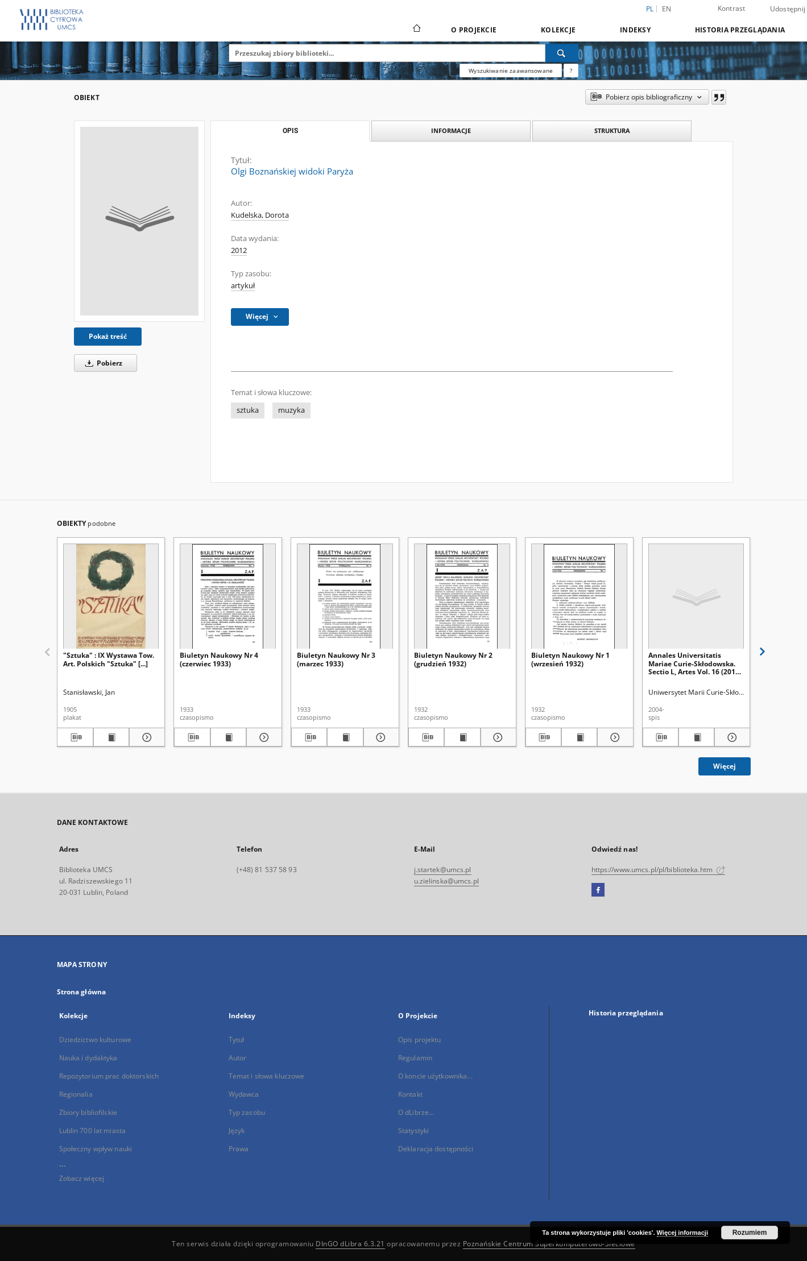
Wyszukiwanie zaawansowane (511, 70)
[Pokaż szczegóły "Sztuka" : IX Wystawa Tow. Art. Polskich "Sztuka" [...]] (145, 737)
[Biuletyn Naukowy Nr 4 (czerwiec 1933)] (227, 596)
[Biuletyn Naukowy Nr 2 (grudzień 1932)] (462, 596)
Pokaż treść (108, 336)
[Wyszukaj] (561, 53)
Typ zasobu (247, 1112)
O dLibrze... (416, 1112)
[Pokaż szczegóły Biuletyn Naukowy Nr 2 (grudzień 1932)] (496, 737)
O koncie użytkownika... (435, 1076)
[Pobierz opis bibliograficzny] (74, 737)
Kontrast (732, 8)
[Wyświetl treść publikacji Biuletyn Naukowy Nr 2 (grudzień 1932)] (462, 737)
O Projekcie (473, 30)
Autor (238, 1058)
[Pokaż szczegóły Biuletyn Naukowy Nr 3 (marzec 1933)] (379, 737)
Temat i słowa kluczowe (267, 1076)
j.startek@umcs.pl (442, 869)
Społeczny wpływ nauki (96, 1149)
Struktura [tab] (612, 130)
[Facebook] (598, 890)
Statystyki (413, 1130)
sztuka (248, 410)
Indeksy (635, 30)
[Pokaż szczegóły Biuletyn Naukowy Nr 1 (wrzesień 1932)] (613, 737)
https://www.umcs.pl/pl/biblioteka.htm (658, 869)
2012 (239, 250)
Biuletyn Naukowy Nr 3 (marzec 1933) (336, 659)
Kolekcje (558, 30)
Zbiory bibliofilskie (88, 1112)
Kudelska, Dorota (260, 215)
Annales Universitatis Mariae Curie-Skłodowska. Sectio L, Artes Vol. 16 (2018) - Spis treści (695, 663)
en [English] (667, 9)
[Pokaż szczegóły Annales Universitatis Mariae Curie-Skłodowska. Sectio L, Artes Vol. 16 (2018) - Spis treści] (730, 737)
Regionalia (76, 1094)
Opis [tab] (290, 131)
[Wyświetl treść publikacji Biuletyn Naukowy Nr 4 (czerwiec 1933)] (228, 737)
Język (237, 1130)
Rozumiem (749, 1233)
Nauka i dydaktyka (88, 1058)
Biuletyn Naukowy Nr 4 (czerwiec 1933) (219, 659)
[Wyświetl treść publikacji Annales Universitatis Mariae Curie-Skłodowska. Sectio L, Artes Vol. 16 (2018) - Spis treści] (696, 737)
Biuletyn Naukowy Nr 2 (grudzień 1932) (453, 659)
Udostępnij (788, 9)
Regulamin (415, 1058)
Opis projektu (419, 1039)
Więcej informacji (682, 1232)
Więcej (724, 766)
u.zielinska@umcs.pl (446, 881)
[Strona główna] (416, 29)
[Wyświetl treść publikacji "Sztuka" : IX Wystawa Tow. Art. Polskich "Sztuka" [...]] (111, 737)
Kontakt (410, 1094)
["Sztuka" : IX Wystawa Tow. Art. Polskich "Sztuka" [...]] (111, 596)
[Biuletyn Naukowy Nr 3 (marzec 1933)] (344, 596)
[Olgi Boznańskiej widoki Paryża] (139, 221)
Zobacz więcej (82, 1178)
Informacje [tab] (451, 130)
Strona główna (81, 992)
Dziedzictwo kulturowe (95, 1039)
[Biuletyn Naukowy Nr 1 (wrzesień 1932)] (579, 596)
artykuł (243, 286)
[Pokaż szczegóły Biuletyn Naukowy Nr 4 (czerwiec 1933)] (262, 737)
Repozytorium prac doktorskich (109, 1076)
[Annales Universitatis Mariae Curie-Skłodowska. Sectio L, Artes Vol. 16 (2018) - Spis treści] (696, 596)
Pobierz (101, 363)
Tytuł (237, 1039)
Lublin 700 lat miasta (92, 1130)
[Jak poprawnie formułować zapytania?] (571, 70)
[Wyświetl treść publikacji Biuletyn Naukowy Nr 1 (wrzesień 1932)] (579, 737)
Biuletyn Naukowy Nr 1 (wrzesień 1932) (570, 659)
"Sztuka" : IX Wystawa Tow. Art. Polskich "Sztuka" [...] (108, 659)
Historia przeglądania (740, 30)
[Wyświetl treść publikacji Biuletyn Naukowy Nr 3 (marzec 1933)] (345, 737)
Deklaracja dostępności (436, 1149)
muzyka (291, 410)
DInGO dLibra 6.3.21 (350, 1243)
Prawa (239, 1149)
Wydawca (244, 1094)
